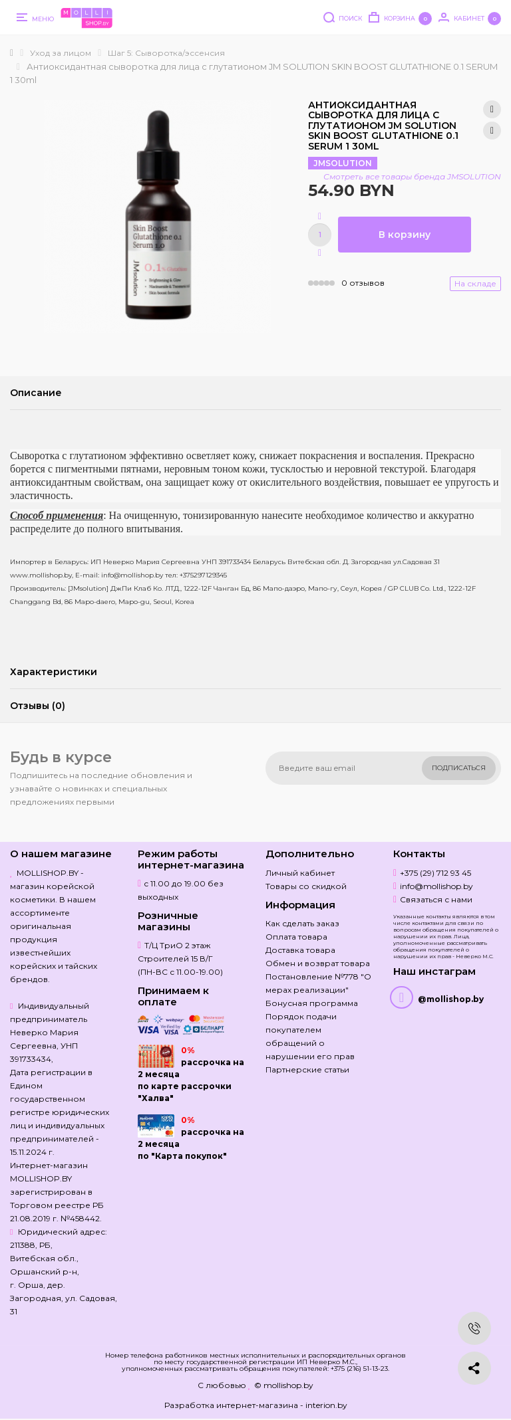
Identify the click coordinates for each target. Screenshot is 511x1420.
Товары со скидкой (306, 886)
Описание (36, 393)
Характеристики (53, 672)
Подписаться (459, 767)
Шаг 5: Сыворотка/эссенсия (166, 53)
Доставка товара (300, 950)
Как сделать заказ (302, 923)
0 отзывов (363, 283)
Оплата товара (296, 937)
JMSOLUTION (342, 163)
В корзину (404, 235)
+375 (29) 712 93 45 (435, 873)
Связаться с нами (436, 899)
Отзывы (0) (37, 706)
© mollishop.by (283, 1385)
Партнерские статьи (307, 1069)
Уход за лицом (60, 53)
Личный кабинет (300, 873)
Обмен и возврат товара (317, 963)
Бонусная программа (311, 1003)
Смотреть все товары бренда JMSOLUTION (412, 176)
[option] (157, 216)
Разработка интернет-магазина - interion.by (255, 1405)
